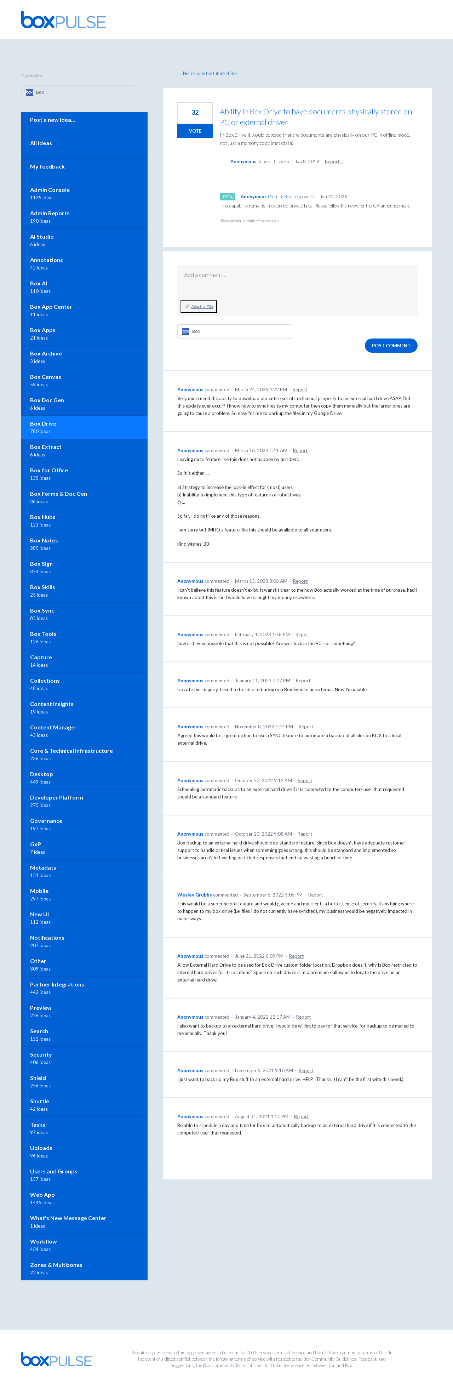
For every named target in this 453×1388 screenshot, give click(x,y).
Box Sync (42, 610)
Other (38, 960)
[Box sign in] (234, 331)
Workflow (43, 1241)
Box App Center (51, 306)
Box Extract (46, 446)
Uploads (41, 1147)
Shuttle (39, 1101)
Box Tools (43, 633)
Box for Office (49, 470)
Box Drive (43, 423)
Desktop (41, 773)
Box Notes (44, 540)
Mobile (39, 890)
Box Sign (41, 563)
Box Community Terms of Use (358, 1352)
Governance (46, 820)
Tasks (37, 1124)
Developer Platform (56, 797)
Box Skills (42, 587)
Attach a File (202, 307)
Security (41, 1054)
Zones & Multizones (56, 1264)
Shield (38, 1077)
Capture (41, 657)
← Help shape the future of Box (207, 73)
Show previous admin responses (249, 220)
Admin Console (50, 189)
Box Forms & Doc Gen (58, 493)
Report (300, 389)
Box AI (38, 283)
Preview (41, 1007)
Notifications (47, 937)
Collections (45, 680)
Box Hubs (43, 516)
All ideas (41, 143)
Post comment (391, 345)
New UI (39, 914)
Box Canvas (45, 376)
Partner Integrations (57, 984)
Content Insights (52, 703)
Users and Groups (54, 1171)
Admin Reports (50, 213)
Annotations (46, 259)
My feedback (47, 166)
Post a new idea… (52, 119)
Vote (195, 131)
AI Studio (42, 236)
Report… (334, 161)
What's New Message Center (68, 1217)
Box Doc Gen (47, 400)
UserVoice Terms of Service (279, 1352)
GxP (35, 844)
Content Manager (53, 727)
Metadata (43, 867)
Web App (42, 1194)
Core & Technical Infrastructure (71, 750)
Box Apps (43, 329)
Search (39, 1031)
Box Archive (46, 353)
